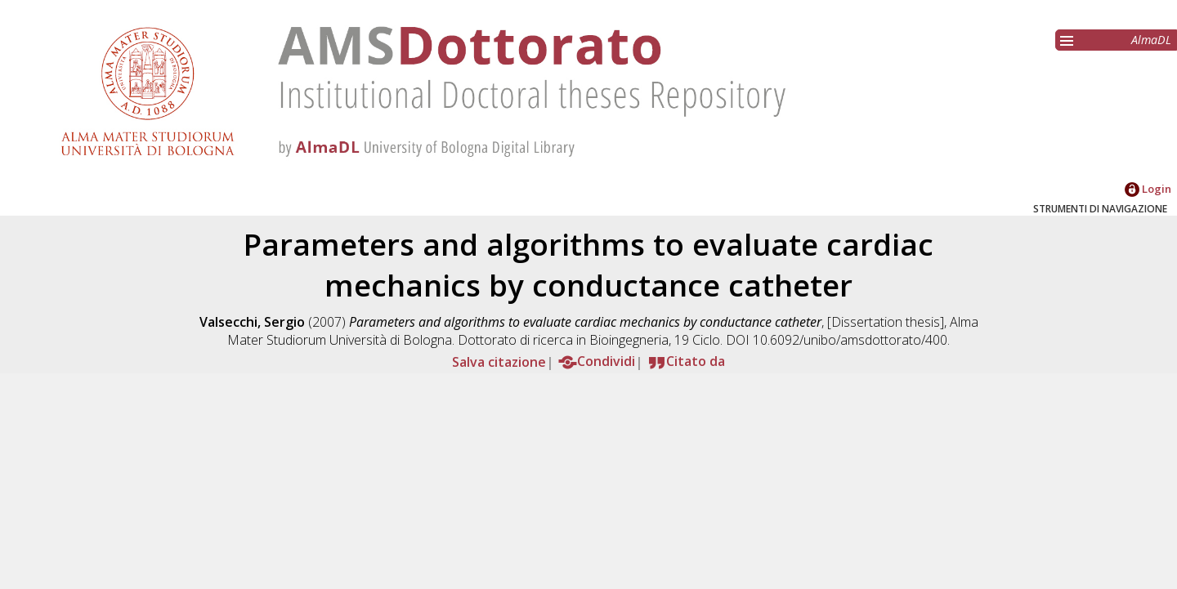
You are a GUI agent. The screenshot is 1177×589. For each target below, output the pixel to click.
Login (1148, 188)
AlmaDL (1151, 39)
